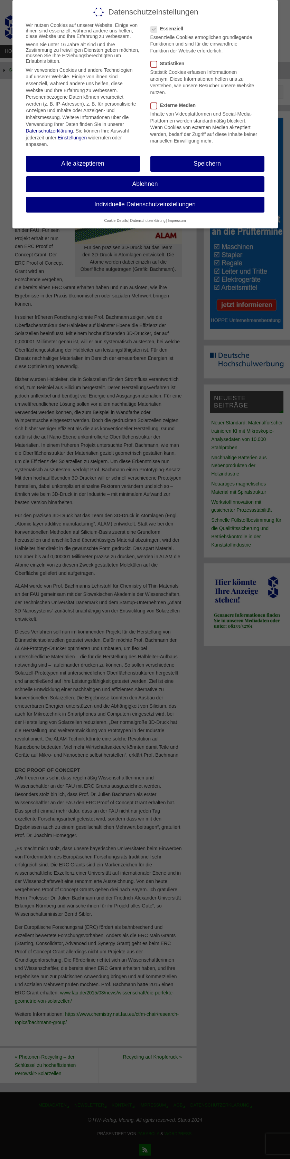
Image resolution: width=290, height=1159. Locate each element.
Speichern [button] (207, 163)
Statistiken (170, 63)
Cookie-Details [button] (116, 220)
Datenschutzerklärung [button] (148, 220)
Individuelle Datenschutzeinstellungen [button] (145, 204)
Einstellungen (72, 137)
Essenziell (169, 28)
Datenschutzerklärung (49, 131)
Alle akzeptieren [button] (82, 163)
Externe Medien (176, 105)
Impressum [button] (177, 220)
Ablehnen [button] (145, 183)
